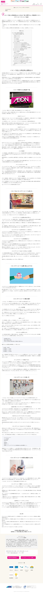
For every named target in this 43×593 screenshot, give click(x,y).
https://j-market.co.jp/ (14, 552)
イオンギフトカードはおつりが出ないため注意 (22, 47)
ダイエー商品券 (16, 41)
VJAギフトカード (17, 36)
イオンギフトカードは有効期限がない (20, 46)
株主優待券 (11, 575)
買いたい (18, 1)
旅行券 (21, 567)
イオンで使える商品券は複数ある (18, 32)
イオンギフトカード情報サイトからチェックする (22, 62)
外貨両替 (22, 1)
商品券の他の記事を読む (12, 557)
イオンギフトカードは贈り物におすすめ (20, 48)
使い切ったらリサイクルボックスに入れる (21, 58)
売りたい (13, 1)
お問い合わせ (34, 4)
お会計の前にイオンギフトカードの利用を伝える (22, 57)
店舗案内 (27, 1)
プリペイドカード (27, 568)
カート (41, 4)
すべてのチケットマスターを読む (28, 557)
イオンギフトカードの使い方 (18, 56)
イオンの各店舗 (16, 51)
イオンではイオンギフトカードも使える (20, 42)
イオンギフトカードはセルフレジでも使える (22, 59)
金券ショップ (16, 52)
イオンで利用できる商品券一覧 (18, 34)
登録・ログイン (38, 4)
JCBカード (16, 567)
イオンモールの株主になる (18, 53)
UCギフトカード (17, 37)
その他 (16, 575)
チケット (11, 567)
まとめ (14, 64)
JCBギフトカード (17, 35)
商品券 (6, 10)
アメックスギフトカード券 (18, 40)
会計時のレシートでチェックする (20, 63)
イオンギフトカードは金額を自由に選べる (21, 43)
